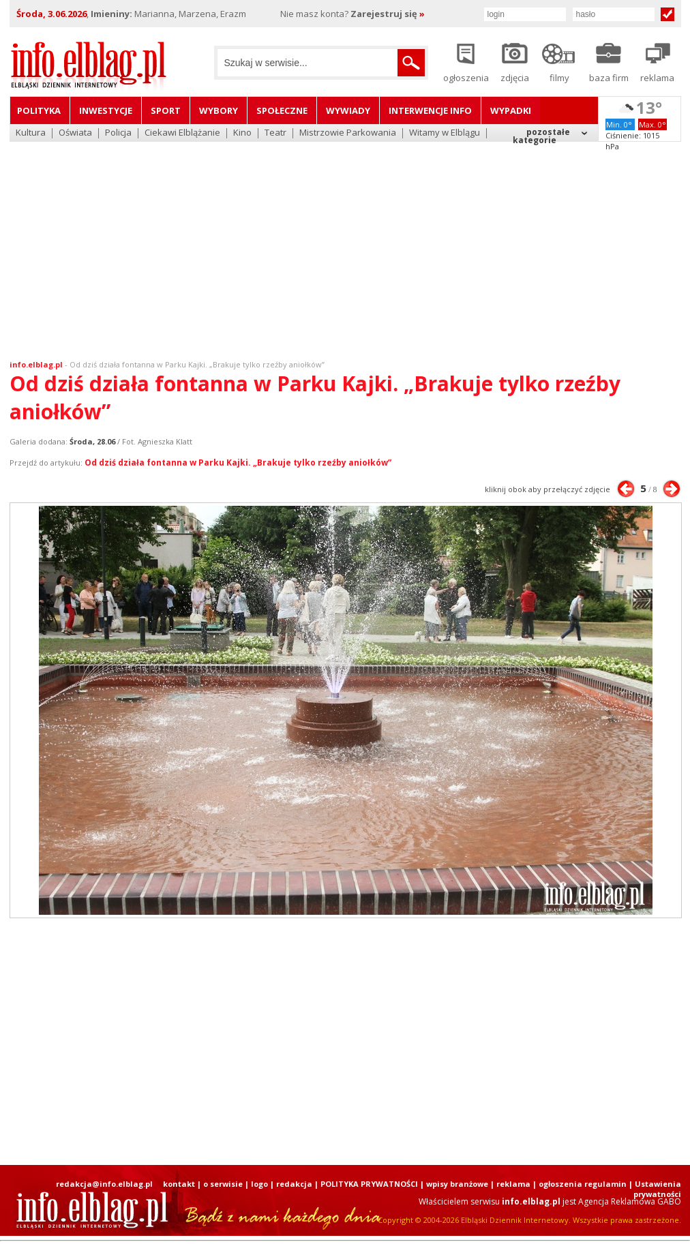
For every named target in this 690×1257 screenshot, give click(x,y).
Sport (166, 110)
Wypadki (510, 110)
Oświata (75, 133)
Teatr (275, 133)
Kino (242, 133)
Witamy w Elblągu (444, 133)
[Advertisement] (345, 242)
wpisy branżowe (457, 1184)
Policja (118, 133)
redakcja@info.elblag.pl (104, 1184)
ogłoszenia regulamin (583, 1184)
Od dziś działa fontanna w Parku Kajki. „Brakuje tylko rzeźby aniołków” (197, 364)
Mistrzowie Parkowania (347, 133)
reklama (513, 1184)
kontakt (179, 1184)
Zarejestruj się (387, 13)
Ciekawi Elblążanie (182, 133)
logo (259, 1184)
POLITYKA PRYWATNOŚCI (369, 1184)
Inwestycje (105, 110)
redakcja (294, 1184)
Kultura (31, 133)
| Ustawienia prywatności (655, 1189)
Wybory (218, 110)
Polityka (39, 110)
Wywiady (348, 110)
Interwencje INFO (430, 110)
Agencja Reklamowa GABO (629, 1201)
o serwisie (223, 1184)
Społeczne (282, 110)
